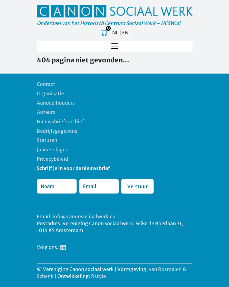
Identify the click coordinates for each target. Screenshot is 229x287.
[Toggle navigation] (114, 46)
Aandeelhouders (56, 103)
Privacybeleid (52, 159)
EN (125, 33)
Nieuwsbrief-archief (60, 121)
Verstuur (137, 186)
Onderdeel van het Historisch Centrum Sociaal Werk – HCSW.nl (108, 23)
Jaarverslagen (52, 150)
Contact (46, 84)
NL (115, 33)
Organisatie (50, 93)
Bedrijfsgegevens (57, 131)
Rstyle (98, 276)
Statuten (47, 140)
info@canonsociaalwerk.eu (84, 216)
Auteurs (46, 112)
